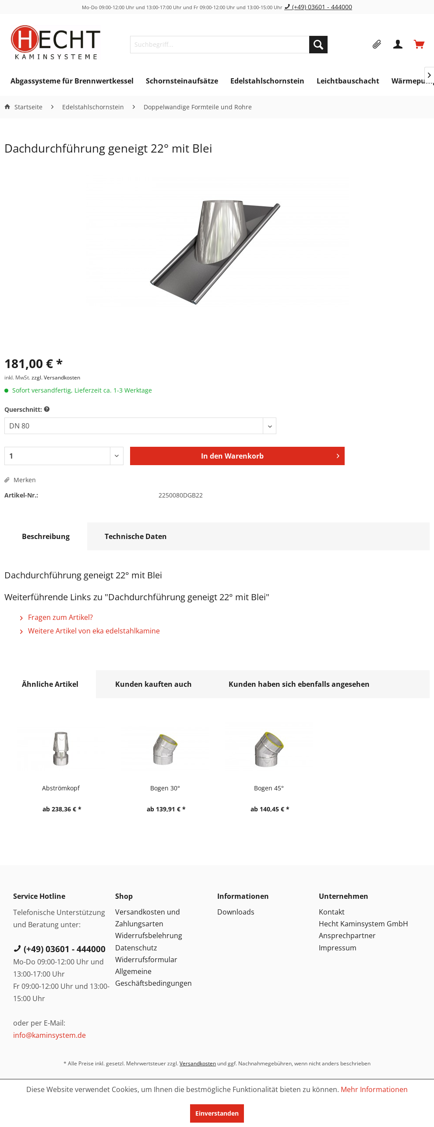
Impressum (337, 948)
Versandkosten (198, 1063)
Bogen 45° (269, 788)
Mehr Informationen (374, 1089)
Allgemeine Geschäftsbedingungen (153, 977)
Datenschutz (136, 948)
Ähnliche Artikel (50, 684)
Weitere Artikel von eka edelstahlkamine (90, 631)
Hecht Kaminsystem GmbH (363, 924)
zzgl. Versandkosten (56, 377)
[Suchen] (318, 44)
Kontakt (332, 912)
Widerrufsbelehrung (148, 935)
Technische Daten (136, 536)
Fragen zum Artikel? (56, 617)
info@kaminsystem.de (49, 1035)
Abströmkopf (61, 788)
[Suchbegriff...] (229, 44)
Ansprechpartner (347, 935)
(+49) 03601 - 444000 (318, 7)
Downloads (235, 912)
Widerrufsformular (146, 959)
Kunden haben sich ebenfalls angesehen (299, 684)
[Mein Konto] (398, 44)
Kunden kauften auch (153, 684)
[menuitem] (229, 44)
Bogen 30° (165, 788)
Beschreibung (46, 536)
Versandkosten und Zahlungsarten (147, 918)
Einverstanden (217, 1113)
